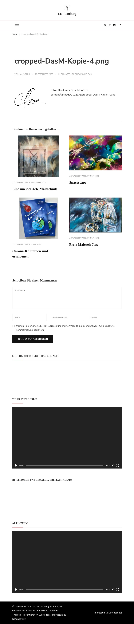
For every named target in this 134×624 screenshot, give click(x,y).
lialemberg (24, 74)
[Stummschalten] (113, 465)
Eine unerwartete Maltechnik (34, 189)
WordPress (45, 614)
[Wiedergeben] (16, 465)
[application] (67, 438)
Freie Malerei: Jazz (84, 244)
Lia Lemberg (67, 14)
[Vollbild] (117, 465)
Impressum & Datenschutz (108, 612)
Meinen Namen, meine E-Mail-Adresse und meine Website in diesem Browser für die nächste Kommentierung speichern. (65, 327)
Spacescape (77, 182)
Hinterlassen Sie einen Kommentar (75, 74)
